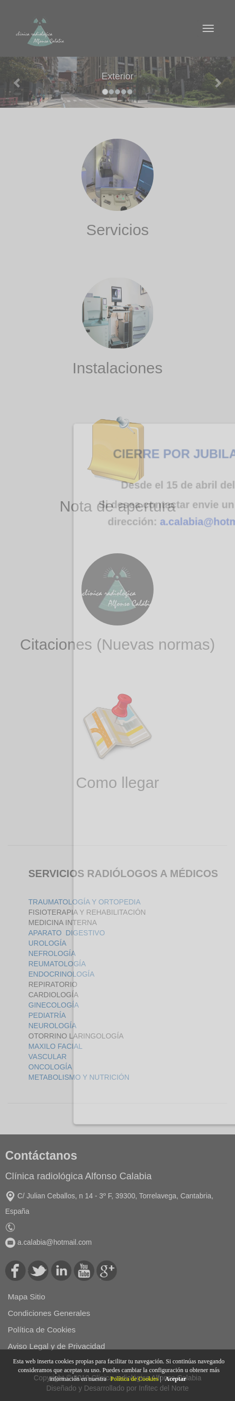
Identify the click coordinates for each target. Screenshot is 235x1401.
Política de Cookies (134, 1378)
